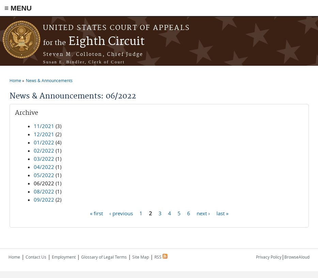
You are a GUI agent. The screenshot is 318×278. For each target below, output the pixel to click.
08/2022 (44, 191)
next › (203, 213)
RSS (160, 257)
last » (222, 213)
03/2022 (44, 158)
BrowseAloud (296, 257)
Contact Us (36, 257)
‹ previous (121, 213)
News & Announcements (49, 80)
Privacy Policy (269, 257)
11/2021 (44, 126)
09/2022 (44, 199)
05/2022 (44, 175)
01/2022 (44, 142)
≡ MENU (18, 8)
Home (15, 80)
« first (96, 213)
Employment (64, 257)
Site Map (140, 257)
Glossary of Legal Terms (104, 257)
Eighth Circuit (94, 42)
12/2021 (44, 134)
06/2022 (44, 183)
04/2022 (44, 167)
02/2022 (44, 150)
